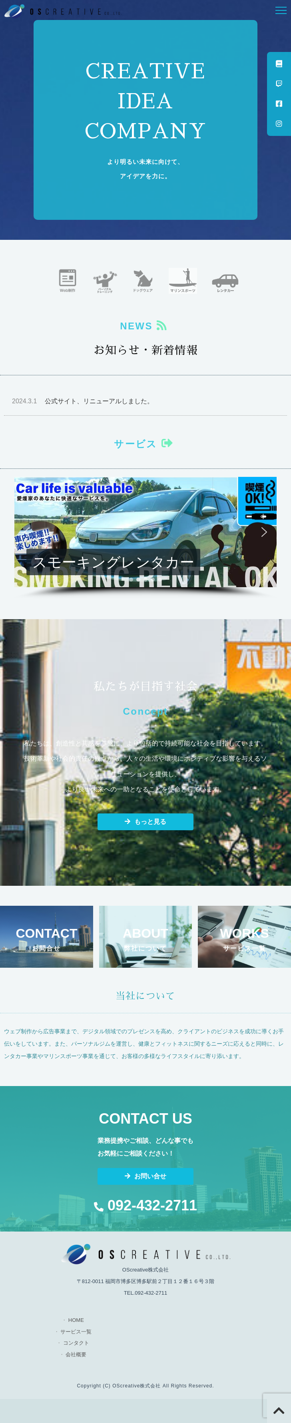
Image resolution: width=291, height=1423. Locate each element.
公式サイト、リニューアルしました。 (82, 401)
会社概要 (76, 1354)
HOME (76, 1320)
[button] (145, 532)
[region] (145, 538)
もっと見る (145, 821)
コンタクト (76, 1343)
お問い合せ (145, 1176)
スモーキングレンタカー (113, 562)
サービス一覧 (76, 1332)
